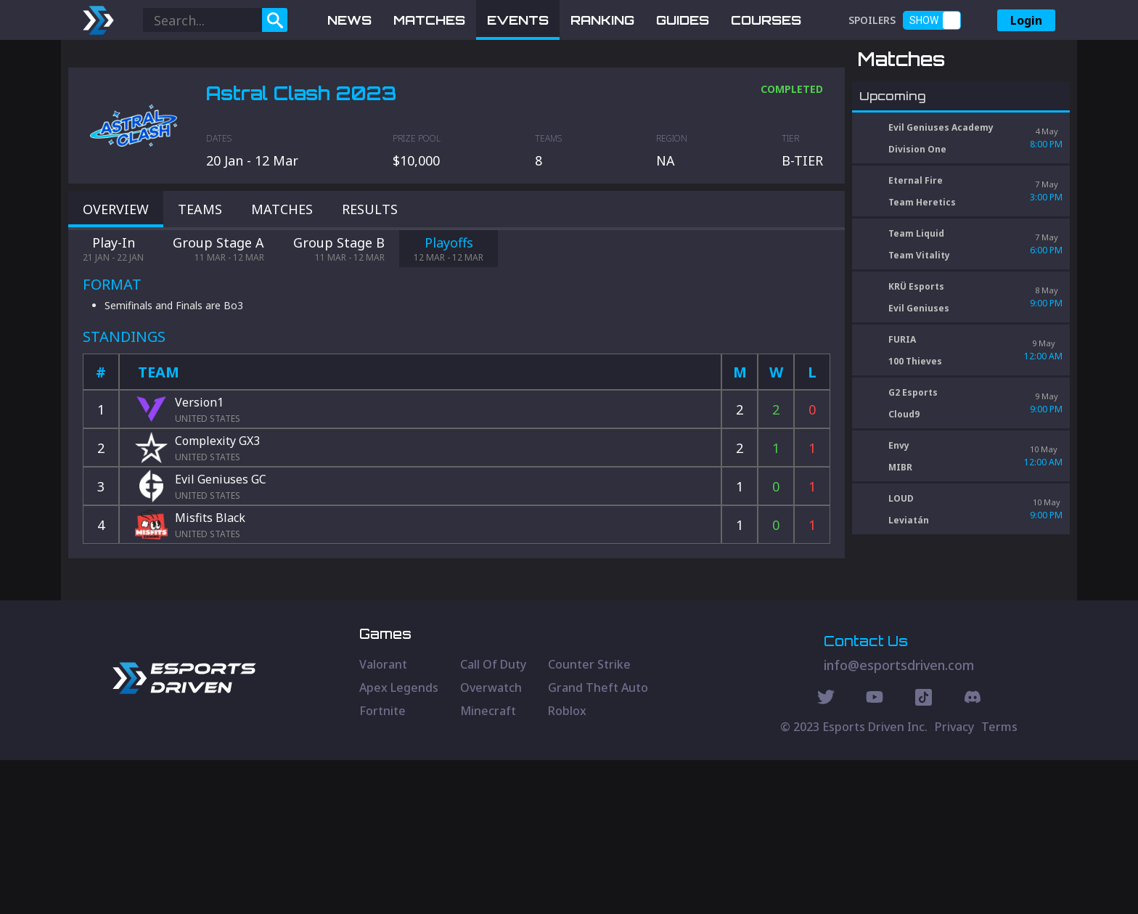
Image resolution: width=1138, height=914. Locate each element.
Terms (999, 881)
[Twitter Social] (826, 853)
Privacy (954, 881)
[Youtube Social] (874, 853)
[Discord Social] (923, 853)
